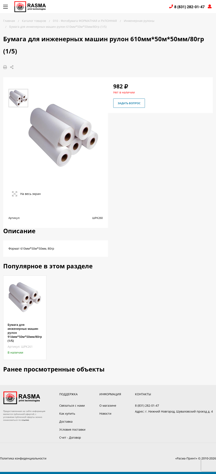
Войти (210, 7)
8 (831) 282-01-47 (189, 7)
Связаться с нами (72, 405)
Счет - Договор (70, 437)
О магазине (107, 405)
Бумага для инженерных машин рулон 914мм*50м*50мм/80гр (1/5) (25, 333)
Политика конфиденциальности (23, 458)
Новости (105, 413)
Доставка (66, 421)
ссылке (25, 419)
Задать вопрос (129, 103)
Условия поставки (72, 429)
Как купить (67, 413)
